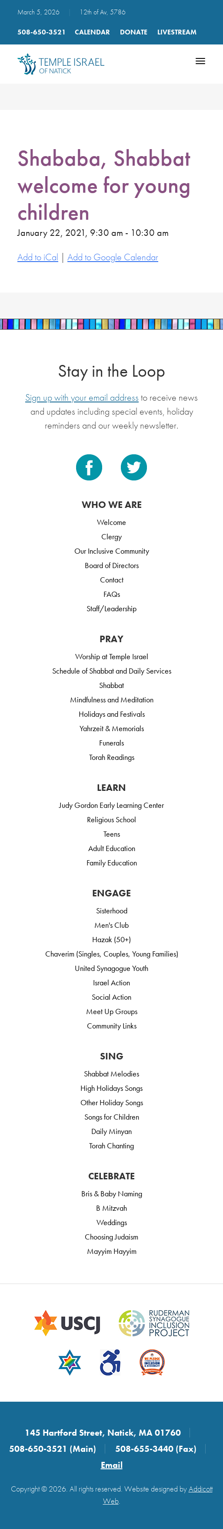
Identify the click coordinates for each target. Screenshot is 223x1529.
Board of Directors (112, 565)
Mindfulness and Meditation (111, 700)
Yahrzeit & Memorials (112, 728)
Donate (133, 32)
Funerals (111, 743)
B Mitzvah (111, 1208)
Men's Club (111, 925)
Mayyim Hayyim (111, 1251)
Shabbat (111, 685)
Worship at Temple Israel (111, 656)
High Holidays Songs (111, 1088)
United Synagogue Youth (111, 968)
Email (112, 1465)
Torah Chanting (111, 1146)
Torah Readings (111, 757)
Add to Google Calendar (112, 257)
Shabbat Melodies (111, 1074)
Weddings (112, 1222)
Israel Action (111, 982)
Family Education (112, 863)
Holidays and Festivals (112, 714)
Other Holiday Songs (111, 1102)
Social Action (111, 997)
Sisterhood (111, 911)
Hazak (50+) (111, 939)
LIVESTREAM (176, 32)
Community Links (111, 1026)
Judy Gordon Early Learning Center (111, 805)
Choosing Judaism (111, 1237)
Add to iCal (37, 257)
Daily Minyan (111, 1131)
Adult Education (111, 848)
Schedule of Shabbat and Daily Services (111, 671)
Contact (111, 580)
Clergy (111, 536)
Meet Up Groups (111, 1011)
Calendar (92, 32)
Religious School (111, 819)
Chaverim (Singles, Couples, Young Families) (111, 954)
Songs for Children (111, 1117)
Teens (111, 834)
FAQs (111, 594)
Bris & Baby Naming (111, 1193)
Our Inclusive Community (111, 551)
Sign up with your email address (82, 397)
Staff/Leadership (111, 608)
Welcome (111, 522)
